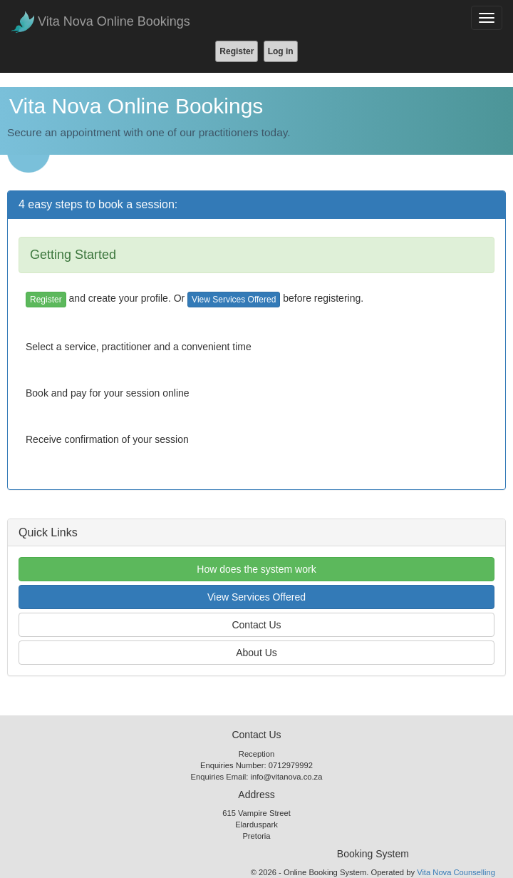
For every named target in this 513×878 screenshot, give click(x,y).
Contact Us (256, 625)
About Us (256, 652)
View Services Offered (234, 300)
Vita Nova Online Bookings (114, 21)
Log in (281, 51)
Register (236, 51)
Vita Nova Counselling (456, 872)
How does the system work (256, 569)
